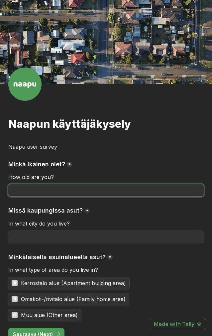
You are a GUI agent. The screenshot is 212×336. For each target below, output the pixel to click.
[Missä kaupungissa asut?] (106, 237)
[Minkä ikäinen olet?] (106, 190)
